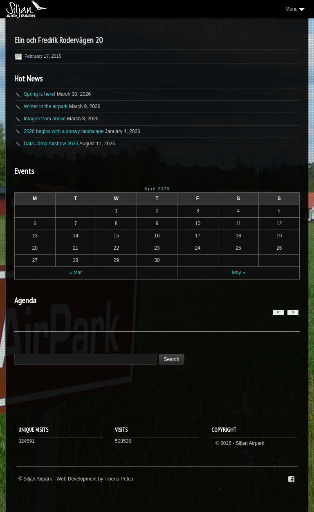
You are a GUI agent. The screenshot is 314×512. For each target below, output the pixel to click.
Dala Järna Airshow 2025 (51, 144)
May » (238, 272)
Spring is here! (39, 94)
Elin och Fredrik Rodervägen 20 (58, 40)
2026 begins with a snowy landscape (63, 131)
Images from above (45, 119)
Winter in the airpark (45, 106)
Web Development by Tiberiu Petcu (94, 479)
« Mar (76, 272)
